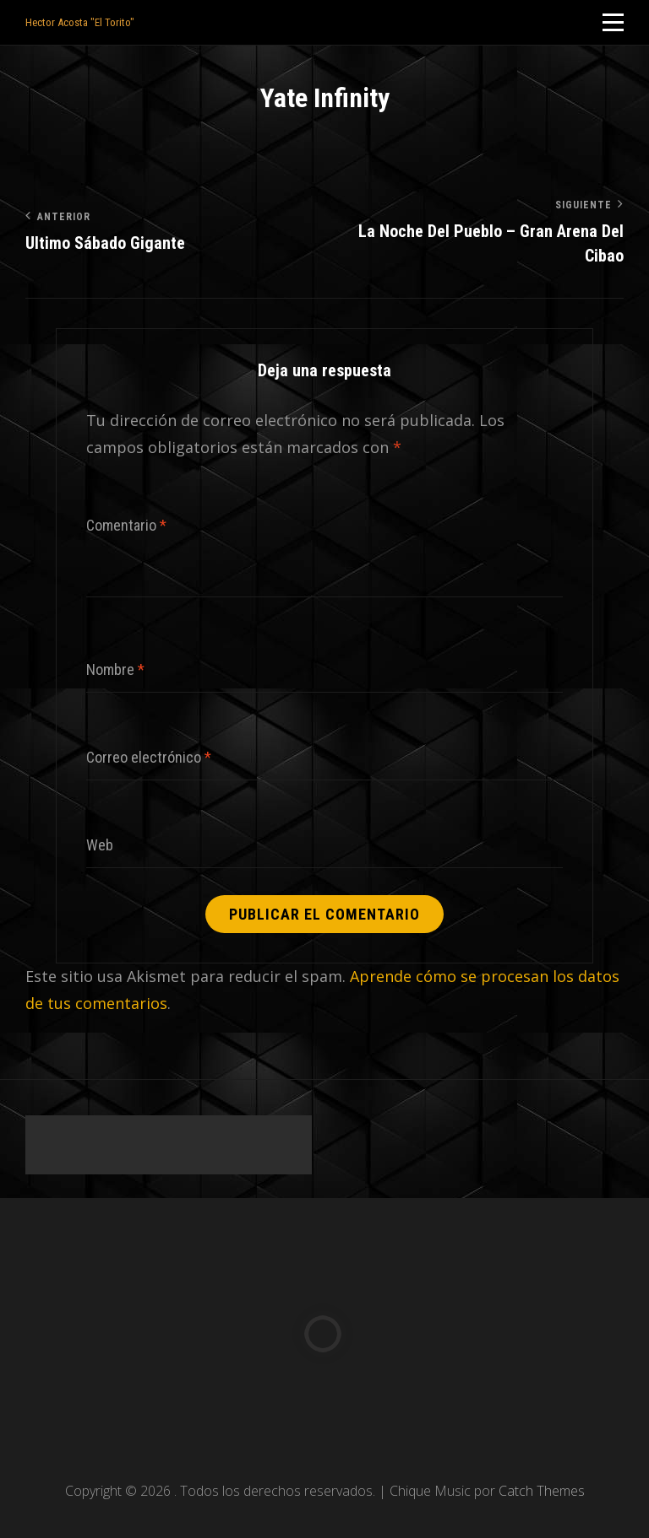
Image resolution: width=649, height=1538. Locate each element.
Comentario (126, 525)
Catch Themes (542, 1490)
